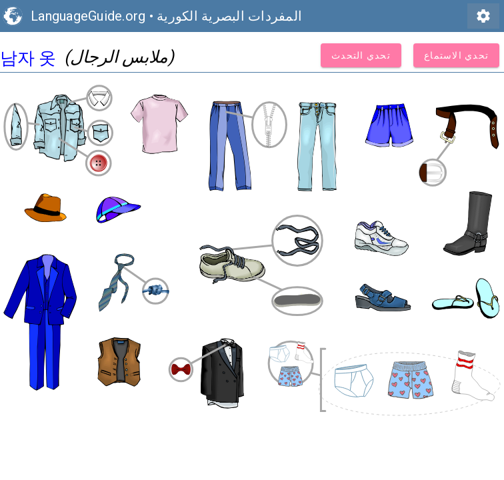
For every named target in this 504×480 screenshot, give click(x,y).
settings (483, 16)
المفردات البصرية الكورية (229, 16)
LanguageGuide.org (88, 16)
